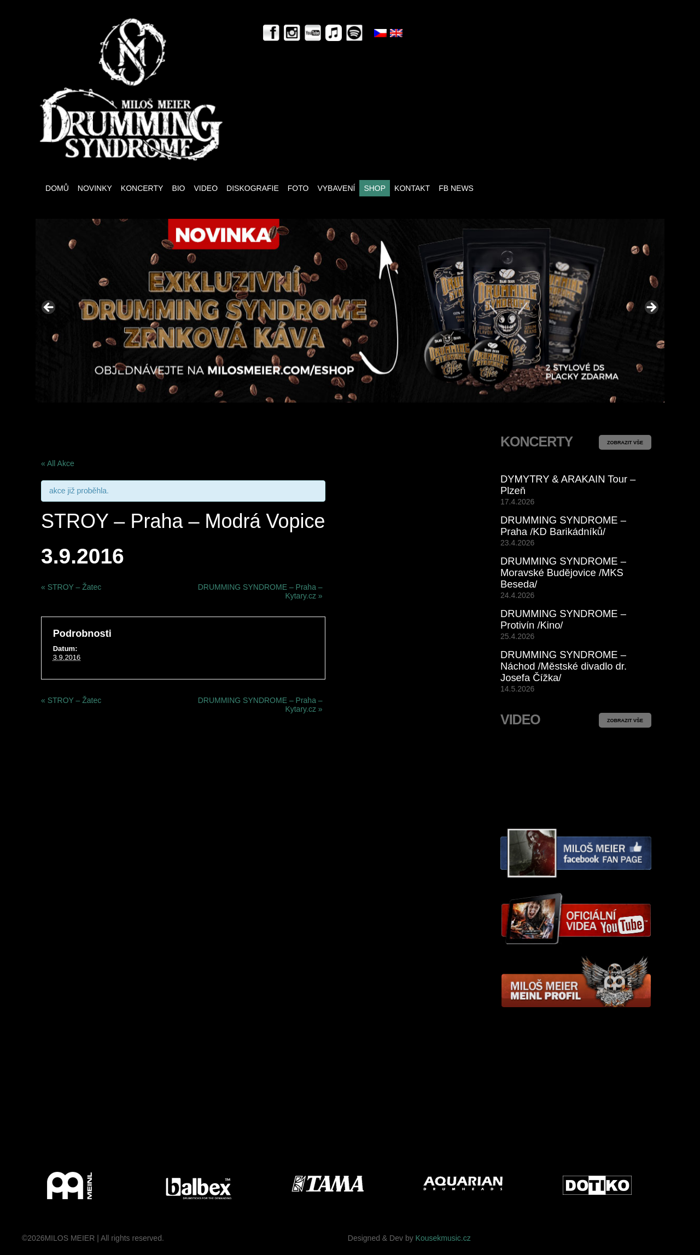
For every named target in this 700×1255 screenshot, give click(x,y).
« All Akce (57, 463)
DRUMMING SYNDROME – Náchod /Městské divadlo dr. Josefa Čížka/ (563, 666)
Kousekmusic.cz (443, 1238)
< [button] (49, 308)
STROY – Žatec (71, 587)
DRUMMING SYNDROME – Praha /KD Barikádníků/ (563, 525)
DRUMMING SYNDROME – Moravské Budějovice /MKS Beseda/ (563, 572)
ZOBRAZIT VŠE (625, 442)
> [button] (651, 308)
